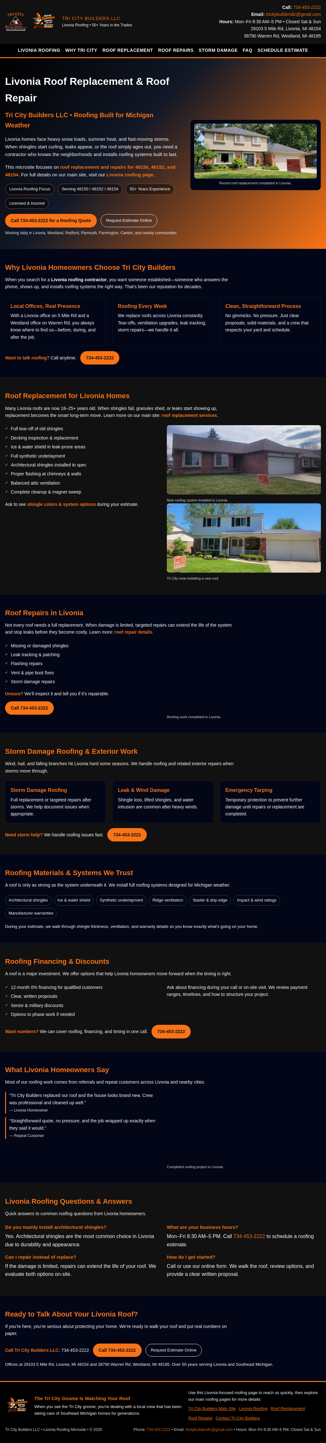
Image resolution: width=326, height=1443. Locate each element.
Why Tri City (81, 50)
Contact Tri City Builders (238, 1418)
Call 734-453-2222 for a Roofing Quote (51, 220)
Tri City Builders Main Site (212, 1408)
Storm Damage (218, 50)
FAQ (247, 50)
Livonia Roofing (39, 50)
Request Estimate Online (129, 220)
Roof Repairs (176, 50)
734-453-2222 (307, 7)
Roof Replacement (128, 50)
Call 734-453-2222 (29, 708)
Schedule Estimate (283, 50)
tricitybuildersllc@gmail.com (293, 14)
